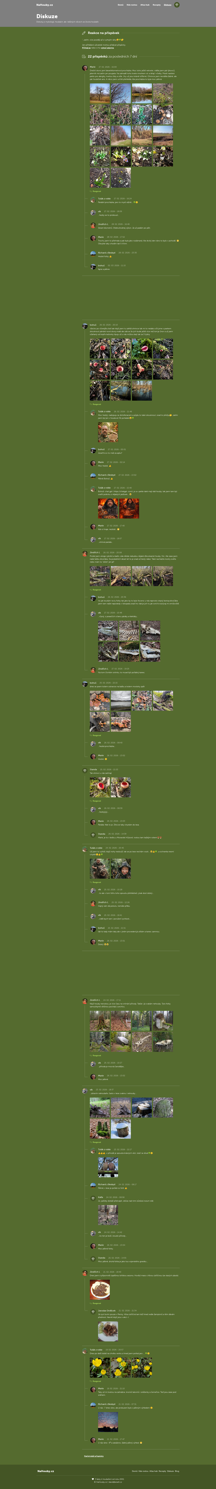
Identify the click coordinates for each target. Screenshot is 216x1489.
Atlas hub (145, 5)
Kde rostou (132, 5)
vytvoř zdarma (107, 48)
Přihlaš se (86, 48)
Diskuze (167, 5)
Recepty (157, 5)
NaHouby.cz (44, 4)
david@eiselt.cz (115, 1482)
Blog (177, 1471)
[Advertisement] (57, 71)
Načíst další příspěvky (94, 1456)
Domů (120, 5)
